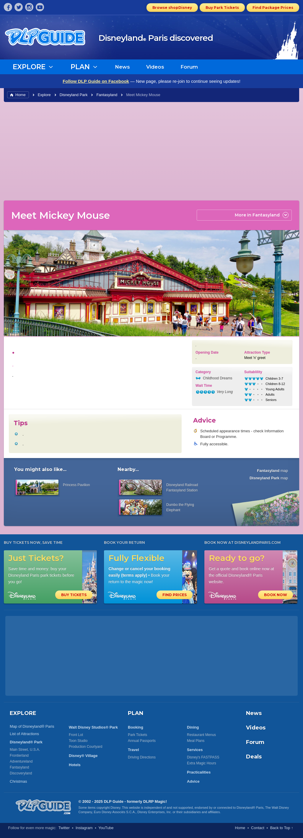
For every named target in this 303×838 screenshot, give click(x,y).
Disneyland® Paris (250, 807)
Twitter (64, 828)
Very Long (225, 392)
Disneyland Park (74, 95)
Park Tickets (137, 735)
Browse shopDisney (172, 7)
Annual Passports (142, 741)
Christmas (18, 781)
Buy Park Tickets (222, 7)
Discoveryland (21, 773)
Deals (254, 756)
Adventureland (21, 761)
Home (20, 95)
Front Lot (76, 735)
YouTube (105, 828)
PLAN (135, 713)
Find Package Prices (272, 7)
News (122, 67)
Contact (257, 828)
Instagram (84, 828)
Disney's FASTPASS (203, 757)
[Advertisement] (151, 150)
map (272, 470)
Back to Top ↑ (281, 828)
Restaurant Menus (201, 735)
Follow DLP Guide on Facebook (96, 81)
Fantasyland (106, 95)
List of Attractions (24, 734)
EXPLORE (23, 713)
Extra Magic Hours (201, 763)
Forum (189, 67)
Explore (44, 95)
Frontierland (19, 755)
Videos (155, 67)
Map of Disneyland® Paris (32, 726)
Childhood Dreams (217, 378)
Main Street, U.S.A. (25, 750)
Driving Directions (142, 757)
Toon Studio (78, 741)
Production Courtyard (85, 747)
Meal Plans (195, 741)
